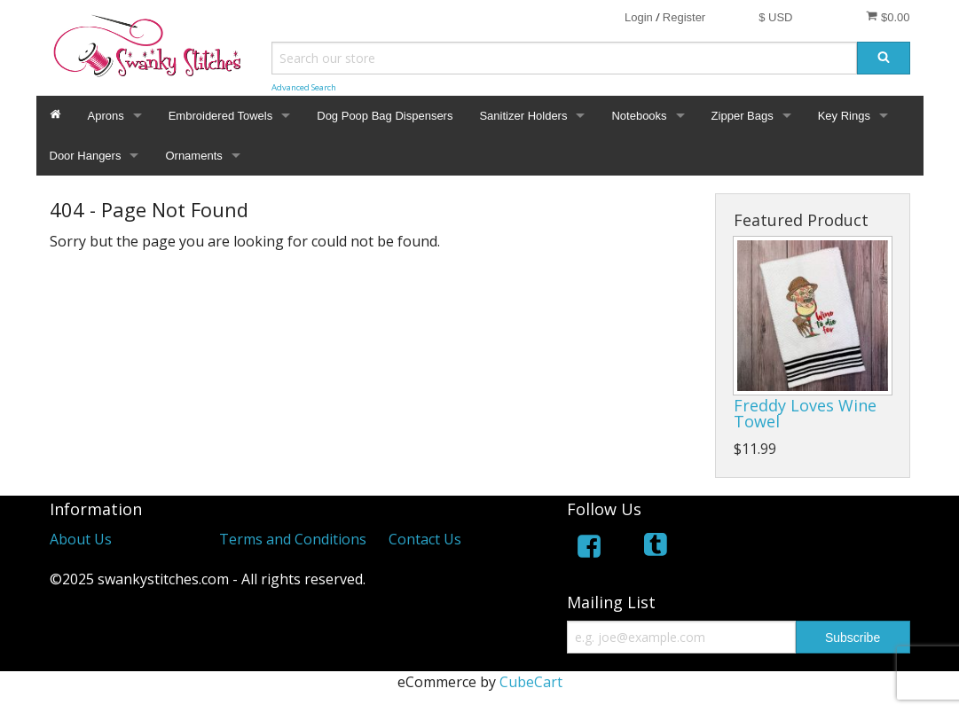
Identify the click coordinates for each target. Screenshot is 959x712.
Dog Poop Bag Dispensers (384, 115)
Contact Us (425, 539)
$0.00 (887, 17)
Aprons (106, 115)
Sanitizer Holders (523, 115)
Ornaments (193, 155)
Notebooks (638, 115)
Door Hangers (86, 155)
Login (639, 17)
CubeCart (530, 682)
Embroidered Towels (221, 115)
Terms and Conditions (292, 539)
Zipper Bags (742, 115)
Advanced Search (303, 87)
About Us (81, 539)
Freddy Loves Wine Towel (805, 413)
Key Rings (844, 115)
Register (684, 17)
